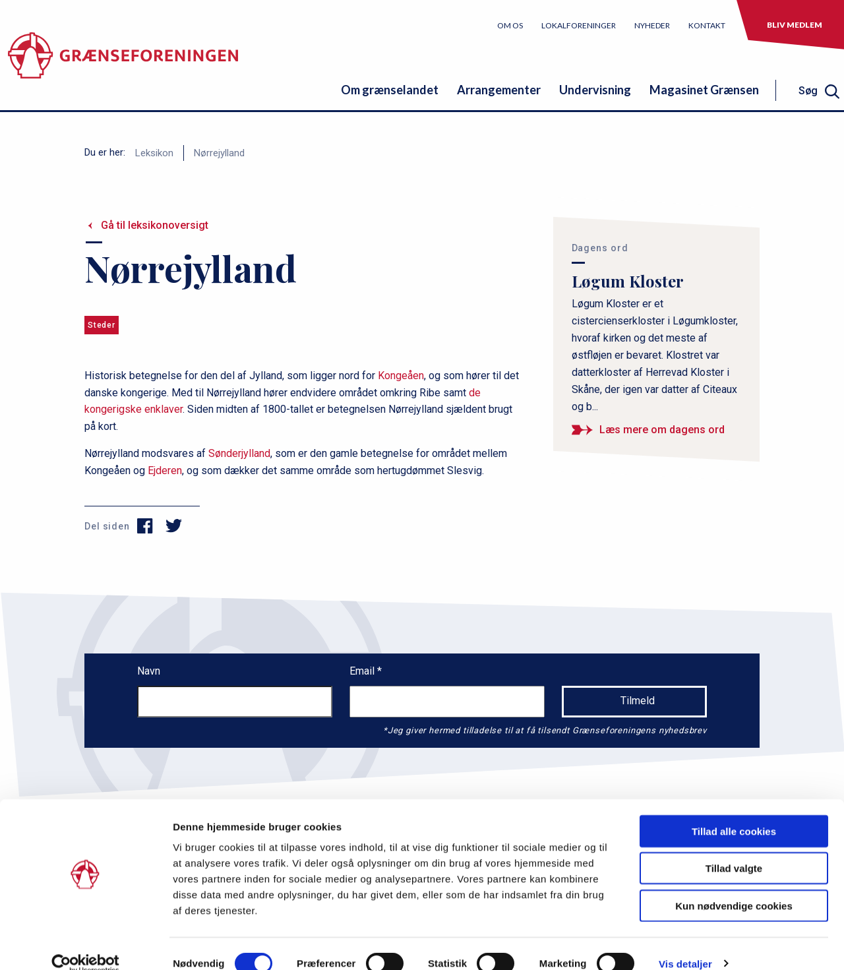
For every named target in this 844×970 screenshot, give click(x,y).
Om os (510, 25)
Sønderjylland (239, 453)
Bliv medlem (794, 25)
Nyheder (652, 25)
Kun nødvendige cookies (734, 886)
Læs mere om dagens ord (662, 429)
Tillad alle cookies (734, 811)
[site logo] (123, 62)
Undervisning (595, 89)
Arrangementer (499, 89)
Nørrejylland (219, 153)
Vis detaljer (685, 944)
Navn (148, 671)
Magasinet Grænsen (704, 89)
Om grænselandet (389, 89)
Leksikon (154, 153)
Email (363, 671)
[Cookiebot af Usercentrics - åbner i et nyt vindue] (85, 944)
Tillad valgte (734, 849)
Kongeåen (401, 375)
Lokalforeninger (578, 25)
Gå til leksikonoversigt (154, 225)
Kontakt (706, 25)
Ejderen (165, 470)
